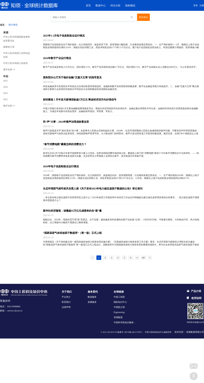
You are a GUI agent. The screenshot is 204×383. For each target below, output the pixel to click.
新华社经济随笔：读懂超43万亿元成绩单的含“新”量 (72, 210)
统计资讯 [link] (13, 25)
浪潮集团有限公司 (195, 332)
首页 (88, 5)
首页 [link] (2, 25)
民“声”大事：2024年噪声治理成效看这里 (66, 121)
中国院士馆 (119, 307)
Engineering (119, 312)
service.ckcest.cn (14, 310)
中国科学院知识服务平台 (126, 322)
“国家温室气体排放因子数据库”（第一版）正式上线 (72, 233)
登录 (195, 5)
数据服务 (92, 297)
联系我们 (66, 302)
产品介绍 (194, 291)
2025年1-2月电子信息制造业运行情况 (64, 35)
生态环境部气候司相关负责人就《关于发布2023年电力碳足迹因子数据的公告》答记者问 (92, 188)
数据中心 (100, 5)
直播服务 (92, 302)
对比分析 (115, 5)
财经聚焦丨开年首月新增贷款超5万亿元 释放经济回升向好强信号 (79, 99)
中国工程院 (119, 297)
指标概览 (130, 5)
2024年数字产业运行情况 (57, 58)
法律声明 (66, 307)
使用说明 (194, 298)
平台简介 (66, 297)
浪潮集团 (118, 317)
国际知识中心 (120, 302)
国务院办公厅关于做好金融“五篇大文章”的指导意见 (72, 77)
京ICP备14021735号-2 (133, 332)
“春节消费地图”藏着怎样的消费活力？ (64, 144)
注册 (202, 5)
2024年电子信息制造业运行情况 (61, 166)
